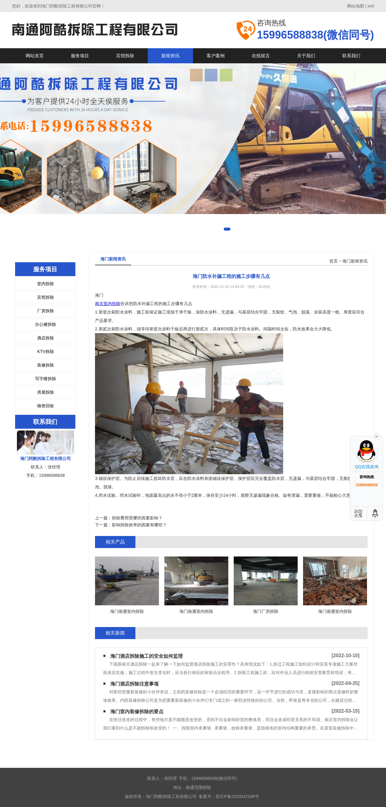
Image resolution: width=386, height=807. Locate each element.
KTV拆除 (45, 351)
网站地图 (355, 6)
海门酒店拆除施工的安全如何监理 (146, 656)
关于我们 (306, 55)
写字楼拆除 (45, 378)
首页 (333, 261)
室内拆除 (45, 283)
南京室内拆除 (107, 303)
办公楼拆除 (45, 324)
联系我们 (351, 55)
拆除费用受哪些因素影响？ (137, 517)
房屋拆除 (45, 392)
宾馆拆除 (125, 55)
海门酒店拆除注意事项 (134, 683)
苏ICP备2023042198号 (237, 796)
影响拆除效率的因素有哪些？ (139, 524)
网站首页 (35, 55)
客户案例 (216, 55)
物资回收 (45, 405)
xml (370, 6)
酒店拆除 (45, 338)
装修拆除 (45, 365)
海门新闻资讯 (355, 261)
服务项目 (80, 55)
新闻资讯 (170, 55)
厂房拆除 (45, 310)
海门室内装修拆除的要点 (136, 711)
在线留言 (261, 55)
